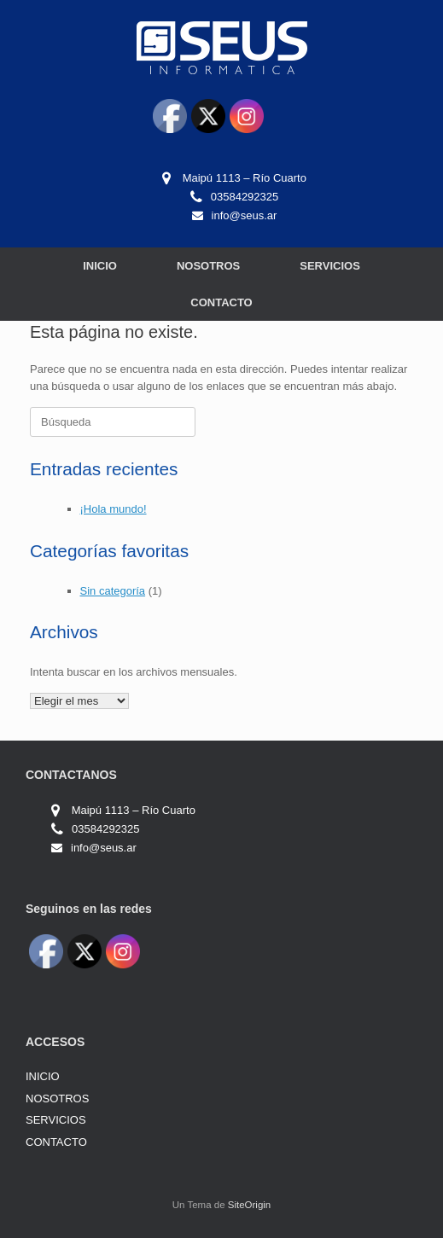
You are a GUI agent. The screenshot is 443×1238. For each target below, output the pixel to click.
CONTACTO (221, 302)
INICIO (100, 265)
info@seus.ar (244, 215)
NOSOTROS (208, 265)
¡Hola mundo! (113, 509)
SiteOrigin (249, 1205)
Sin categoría (113, 590)
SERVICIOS (330, 265)
